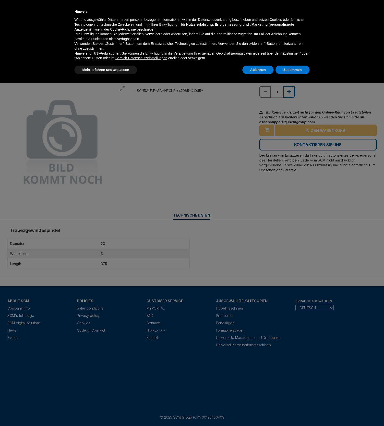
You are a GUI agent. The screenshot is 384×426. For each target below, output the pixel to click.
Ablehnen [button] (258, 70)
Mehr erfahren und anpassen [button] (105, 70)
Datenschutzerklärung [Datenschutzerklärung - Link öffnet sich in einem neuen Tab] (214, 20)
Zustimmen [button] (292, 70)
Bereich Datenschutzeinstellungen (141, 58)
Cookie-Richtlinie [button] (123, 29)
